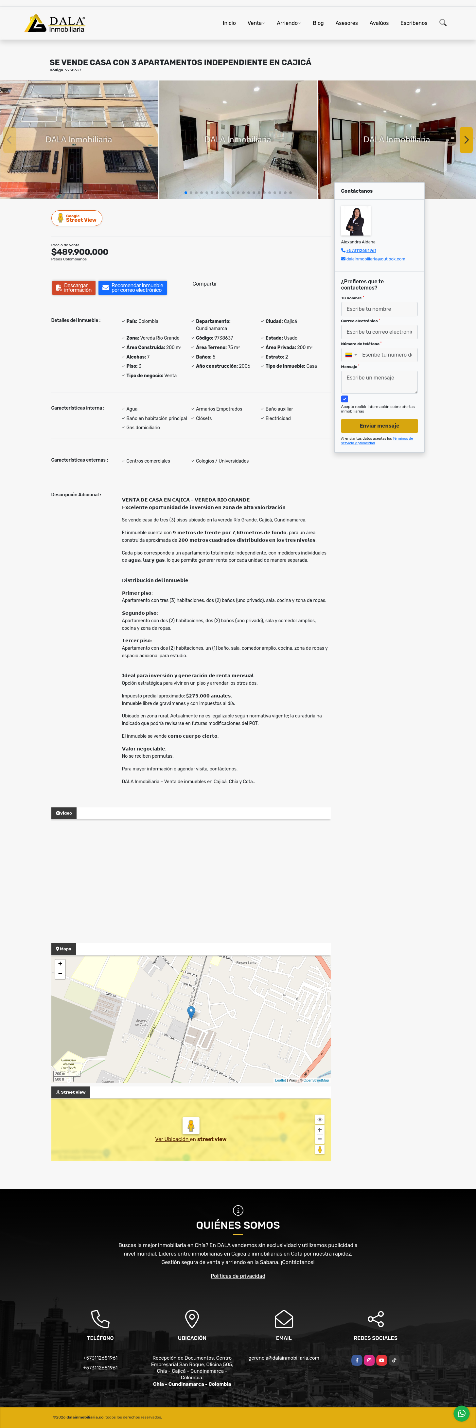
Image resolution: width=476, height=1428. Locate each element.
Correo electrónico (360, 321)
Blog (318, 23)
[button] (186, 192)
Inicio (229, 23)
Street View (77, 218)
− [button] (60, 974)
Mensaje (350, 366)
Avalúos (379, 23)
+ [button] (60, 964)
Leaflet (280, 1080)
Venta (255, 23)
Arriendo (287, 23)
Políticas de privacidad (238, 1276)
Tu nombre (352, 298)
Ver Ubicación (172, 1139)
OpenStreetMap (316, 1080)
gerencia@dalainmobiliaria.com (284, 1358)
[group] (79, 139)
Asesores (347, 23)
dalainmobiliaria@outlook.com (375, 258)
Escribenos (413, 23)
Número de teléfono (361, 343)
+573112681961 (361, 250)
